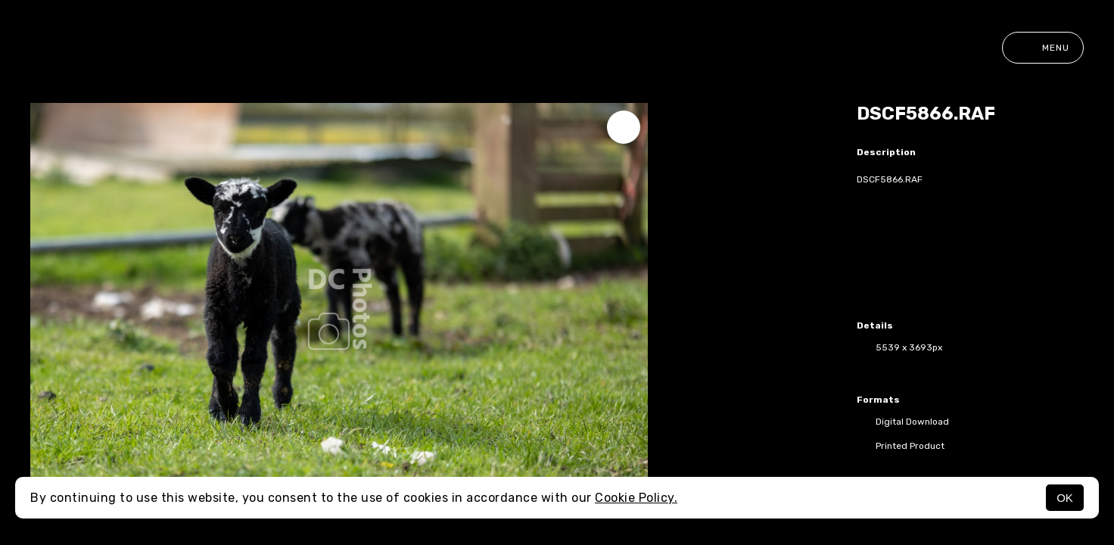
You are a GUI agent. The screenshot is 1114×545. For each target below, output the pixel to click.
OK (1064, 497)
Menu (1042, 48)
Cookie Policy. (636, 497)
